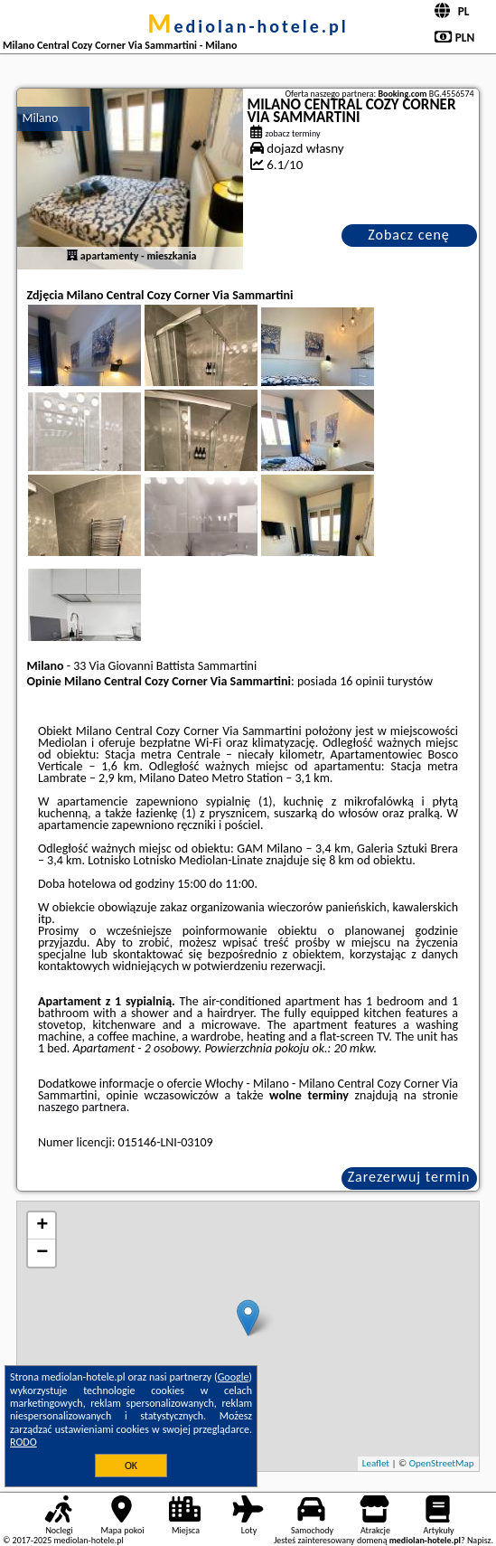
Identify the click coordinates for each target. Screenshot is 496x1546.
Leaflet (375, 1463)
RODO (23, 1442)
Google (233, 1377)
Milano (40, 118)
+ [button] (42, 1226)
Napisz (479, 1540)
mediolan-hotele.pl (248, 26)
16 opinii (362, 681)
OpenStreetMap (441, 1463)
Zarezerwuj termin (409, 1176)
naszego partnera (82, 1107)
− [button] (42, 1253)
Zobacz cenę (409, 234)
